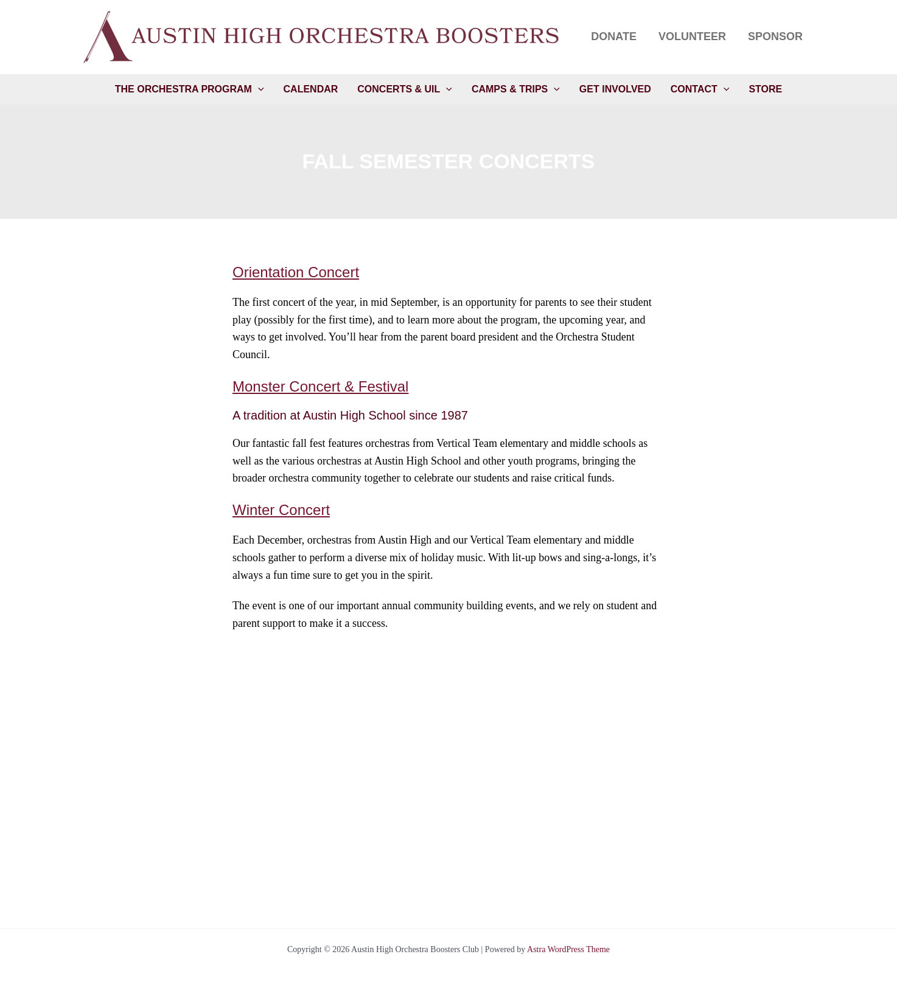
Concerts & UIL (404, 89)
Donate (614, 36)
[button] (325, 37)
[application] (258, 89)
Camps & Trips (516, 89)
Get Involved (615, 89)
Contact (700, 89)
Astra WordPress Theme (568, 949)
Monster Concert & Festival (320, 386)
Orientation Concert (295, 272)
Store (765, 89)
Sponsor (775, 36)
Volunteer (692, 36)
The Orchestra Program (189, 89)
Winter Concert (281, 510)
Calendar (311, 89)
